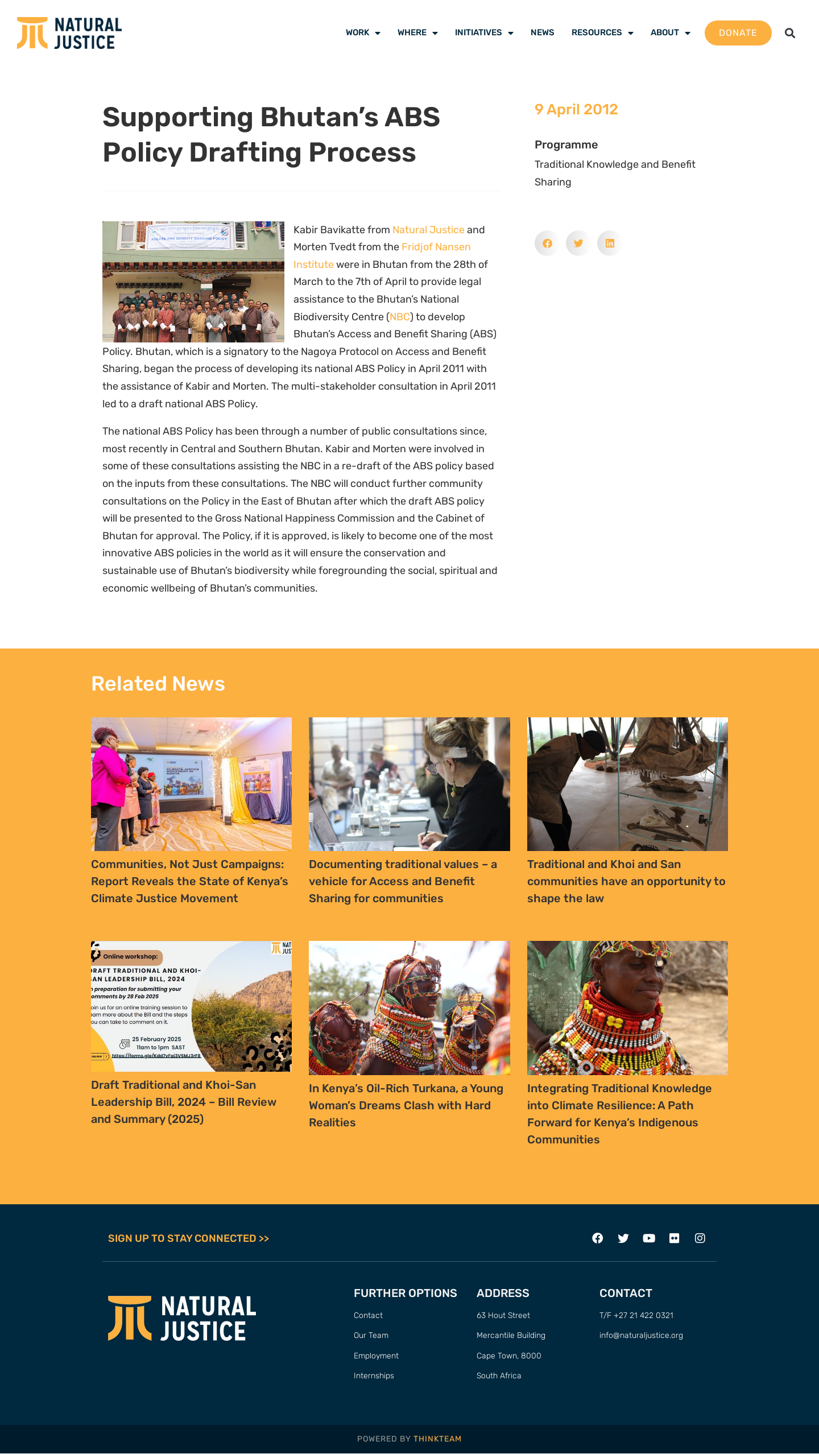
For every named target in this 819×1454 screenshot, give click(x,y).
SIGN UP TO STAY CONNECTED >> (188, 1238)
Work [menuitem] (363, 32)
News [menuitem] (543, 32)
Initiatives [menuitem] (484, 32)
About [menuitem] (670, 32)
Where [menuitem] (418, 32)
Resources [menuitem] (603, 32)
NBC (400, 317)
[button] (789, 33)
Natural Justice (428, 230)
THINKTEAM (437, 1439)
